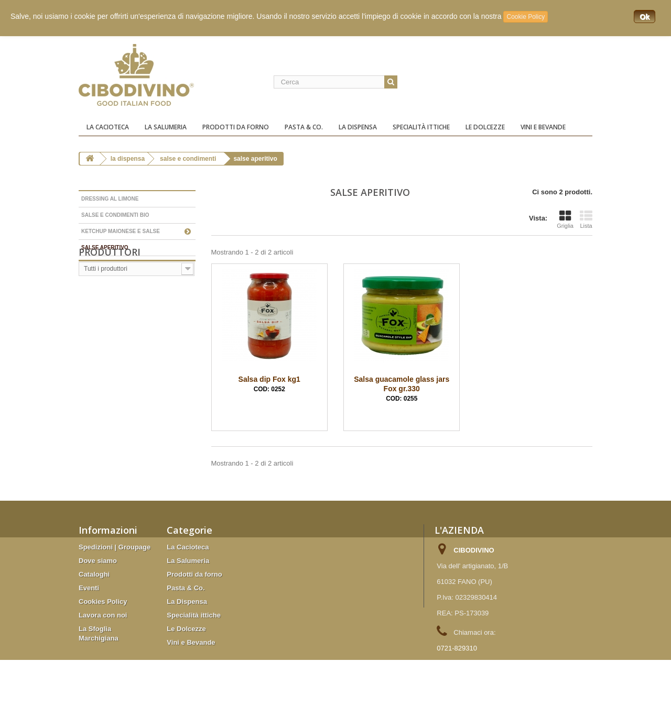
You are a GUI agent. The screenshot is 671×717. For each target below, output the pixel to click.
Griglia (565, 219)
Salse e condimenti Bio (115, 215)
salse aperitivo (104, 247)
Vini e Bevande (543, 127)
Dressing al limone (109, 199)
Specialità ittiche (421, 127)
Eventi (89, 588)
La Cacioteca (107, 127)
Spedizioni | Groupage (114, 547)
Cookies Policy (103, 601)
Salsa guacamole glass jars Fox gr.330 (401, 388)
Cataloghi (94, 574)
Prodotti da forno (235, 127)
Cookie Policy (525, 16)
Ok (645, 17)
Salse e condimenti (188, 158)
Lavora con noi (103, 615)
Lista (586, 219)
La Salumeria (166, 127)
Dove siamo (98, 561)
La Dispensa (358, 127)
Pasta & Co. (304, 127)
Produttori (109, 279)
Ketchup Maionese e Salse (120, 231)
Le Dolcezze (485, 127)
